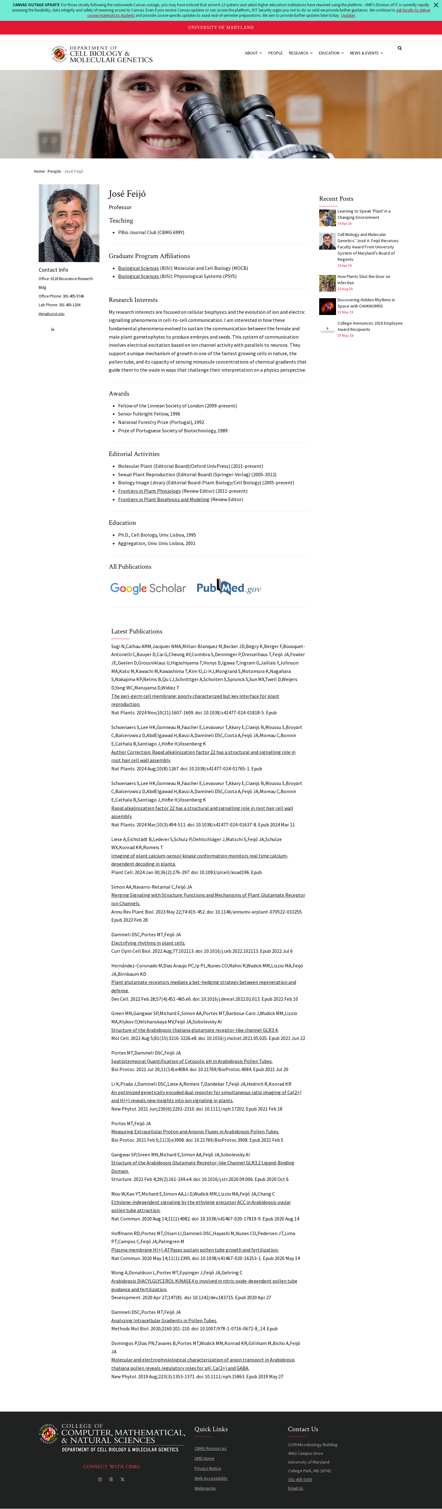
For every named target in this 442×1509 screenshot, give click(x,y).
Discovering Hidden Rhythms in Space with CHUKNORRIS (366, 303)
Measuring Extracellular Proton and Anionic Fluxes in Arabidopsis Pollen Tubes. (195, 1131)
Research (301, 53)
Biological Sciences (138, 268)
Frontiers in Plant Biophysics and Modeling (163, 499)
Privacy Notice (208, 1468)
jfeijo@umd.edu (52, 313)
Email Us (295, 1488)
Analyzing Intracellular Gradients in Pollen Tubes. (164, 1320)
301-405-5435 (300, 1479)
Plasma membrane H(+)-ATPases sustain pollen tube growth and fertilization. (195, 1250)
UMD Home (204, 1458)
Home (39, 171)
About (253, 53)
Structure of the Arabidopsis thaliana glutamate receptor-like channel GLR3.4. (194, 1030)
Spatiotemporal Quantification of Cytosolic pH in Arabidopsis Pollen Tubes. (192, 1061)
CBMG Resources (211, 1448)
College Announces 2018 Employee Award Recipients (370, 326)
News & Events (366, 53)
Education (331, 53)
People (275, 53)
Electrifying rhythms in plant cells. (148, 943)
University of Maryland (221, 27)
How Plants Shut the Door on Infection (364, 279)
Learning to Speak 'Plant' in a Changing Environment (364, 214)
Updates (348, 15)
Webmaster (205, 1488)
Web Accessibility (211, 1478)
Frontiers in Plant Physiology (149, 491)
